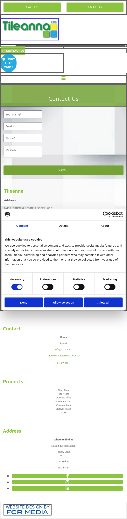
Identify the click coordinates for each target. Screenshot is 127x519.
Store (63, 412)
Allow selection (63, 302)
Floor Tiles (63, 394)
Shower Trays (63, 408)
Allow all (103, 302)
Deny (23, 302)
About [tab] (105, 225)
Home (63, 337)
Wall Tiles (63, 390)
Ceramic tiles (63, 405)
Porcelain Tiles (63, 401)
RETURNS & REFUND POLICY (64, 355)
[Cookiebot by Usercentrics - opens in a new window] (105, 214)
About (63, 343)
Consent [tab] (22, 225)
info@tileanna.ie (63, 349)
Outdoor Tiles (63, 397)
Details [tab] (63, 225)
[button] (32, 7)
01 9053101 (63, 363)
